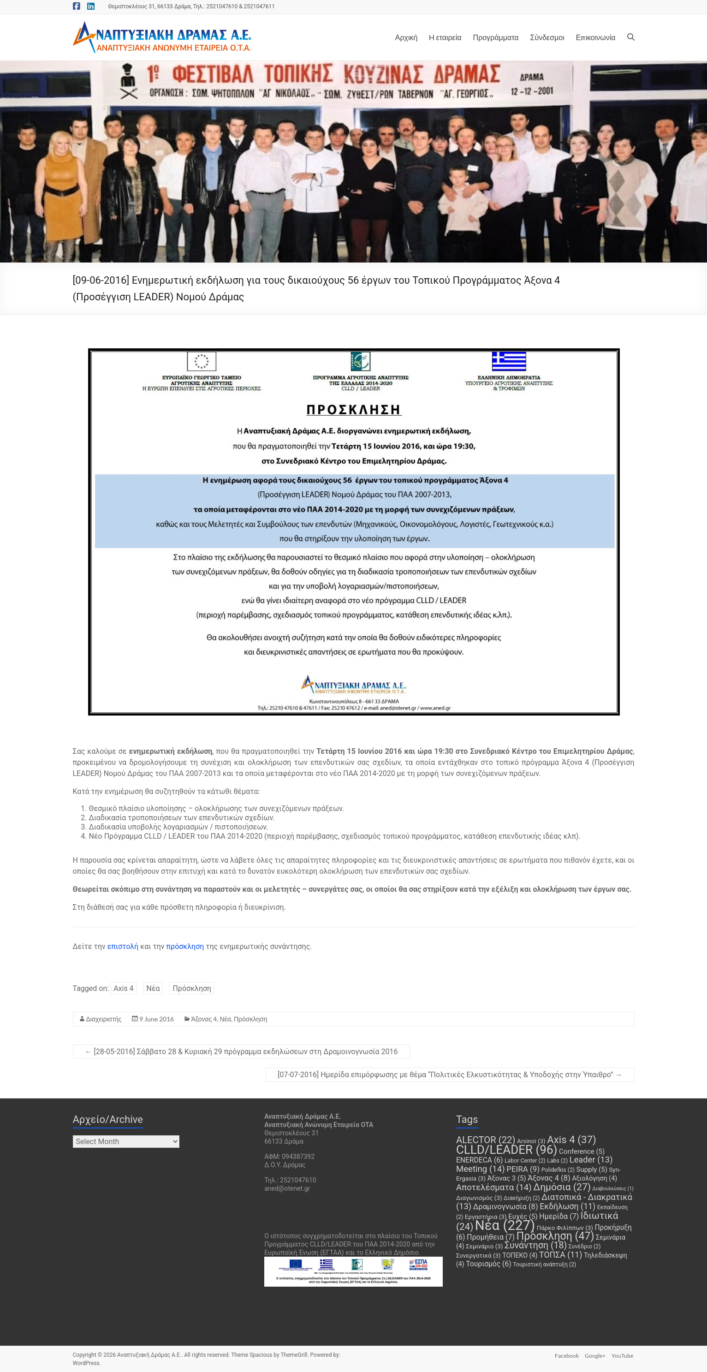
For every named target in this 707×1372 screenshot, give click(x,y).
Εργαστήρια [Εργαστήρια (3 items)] (486, 1216)
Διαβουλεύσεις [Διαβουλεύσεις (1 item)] (613, 1189)
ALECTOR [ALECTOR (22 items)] (486, 1139)
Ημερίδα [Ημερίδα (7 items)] (559, 1216)
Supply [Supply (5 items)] (591, 1169)
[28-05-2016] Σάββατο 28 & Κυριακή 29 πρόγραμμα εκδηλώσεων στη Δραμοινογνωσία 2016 (241, 1051)
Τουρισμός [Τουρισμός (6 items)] (488, 1263)
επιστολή (124, 946)
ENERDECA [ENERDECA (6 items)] (479, 1160)
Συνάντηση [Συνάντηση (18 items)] (536, 1245)
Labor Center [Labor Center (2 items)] (525, 1160)
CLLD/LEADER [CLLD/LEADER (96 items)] (507, 1150)
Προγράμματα (496, 37)
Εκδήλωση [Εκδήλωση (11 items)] (567, 1206)
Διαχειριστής (104, 1019)
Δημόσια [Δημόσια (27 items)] (562, 1187)
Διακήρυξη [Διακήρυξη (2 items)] (522, 1198)
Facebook (565, 1354)
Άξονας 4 (204, 1019)
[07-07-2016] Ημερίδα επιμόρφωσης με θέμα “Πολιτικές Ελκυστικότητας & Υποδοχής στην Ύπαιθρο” (450, 1074)
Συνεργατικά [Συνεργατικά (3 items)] (478, 1255)
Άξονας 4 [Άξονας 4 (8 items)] (549, 1178)
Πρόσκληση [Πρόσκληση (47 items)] (555, 1236)
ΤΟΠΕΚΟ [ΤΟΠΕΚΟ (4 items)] (519, 1255)
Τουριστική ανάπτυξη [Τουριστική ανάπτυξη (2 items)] (544, 1264)
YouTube (624, 1354)
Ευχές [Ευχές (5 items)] (523, 1216)
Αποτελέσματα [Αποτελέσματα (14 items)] (494, 1187)
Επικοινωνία (596, 37)
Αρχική (406, 37)
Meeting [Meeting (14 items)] (480, 1169)
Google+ (595, 1354)
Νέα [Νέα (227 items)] (505, 1225)
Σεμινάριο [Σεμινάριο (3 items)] (484, 1246)
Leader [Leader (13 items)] (591, 1159)
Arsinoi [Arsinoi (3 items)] (531, 1141)
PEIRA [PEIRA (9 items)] (523, 1169)
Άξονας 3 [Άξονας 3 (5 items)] (506, 1178)
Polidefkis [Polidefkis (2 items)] (558, 1170)
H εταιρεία (445, 37)
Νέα (153, 988)
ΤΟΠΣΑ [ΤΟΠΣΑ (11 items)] (560, 1254)
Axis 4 (123, 988)
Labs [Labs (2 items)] (557, 1160)
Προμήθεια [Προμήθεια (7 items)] (491, 1237)
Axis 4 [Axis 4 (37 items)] (571, 1139)
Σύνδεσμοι (547, 37)
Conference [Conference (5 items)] (582, 1151)
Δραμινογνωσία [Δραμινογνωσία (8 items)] (505, 1206)
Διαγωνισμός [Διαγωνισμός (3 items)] (479, 1197)
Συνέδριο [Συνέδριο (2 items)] (585, 1246)
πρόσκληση (185, 946)
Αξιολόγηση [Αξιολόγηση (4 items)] (594, 1178)
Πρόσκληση (191, 988)
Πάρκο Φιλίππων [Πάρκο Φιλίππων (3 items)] (565, 1227)
